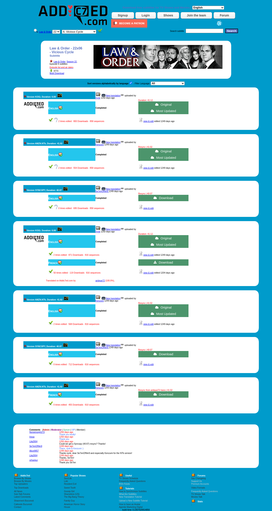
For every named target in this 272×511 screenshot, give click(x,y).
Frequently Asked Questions (132, 481)
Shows (168, 15)
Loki (66, 481)
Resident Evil (70, 484)
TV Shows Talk (198, 494)
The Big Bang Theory (74, 497)
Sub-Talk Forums (22, 494)
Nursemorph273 (37, 432)
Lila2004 (33, 441)
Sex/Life (68, 478)
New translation (113, 95)
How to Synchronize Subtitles (133, 491)
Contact (17, 507)
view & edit (148, 121)
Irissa (31, 437)
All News (18, 491)
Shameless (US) (71, 494)
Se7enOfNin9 (102, 191)
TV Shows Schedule (128, 478)
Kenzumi (99, 144)
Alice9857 (34, 451)
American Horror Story (74, 504)
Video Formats (198, 488)
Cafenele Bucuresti (23, 504)
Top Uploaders (21, 484)
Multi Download (57, 73)
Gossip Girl (69, 491)
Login (146, 15)
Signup (123, 15)
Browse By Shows (22, 478)
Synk (97, 98)
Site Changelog (198, 478)
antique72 (100, 280)
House (67, 507)
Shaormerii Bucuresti (24, 501)
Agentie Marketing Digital (131, 507)
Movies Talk (196, 497)
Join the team (196, 15)
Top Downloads (21, 488)
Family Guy (69, 501)
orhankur (33, 460)
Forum (224, 15)
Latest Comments (22, 497)
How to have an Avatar (129, 504)
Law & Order (59, 61)
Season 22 (72, 61)
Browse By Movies (22, 481)
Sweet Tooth (70, 488)
